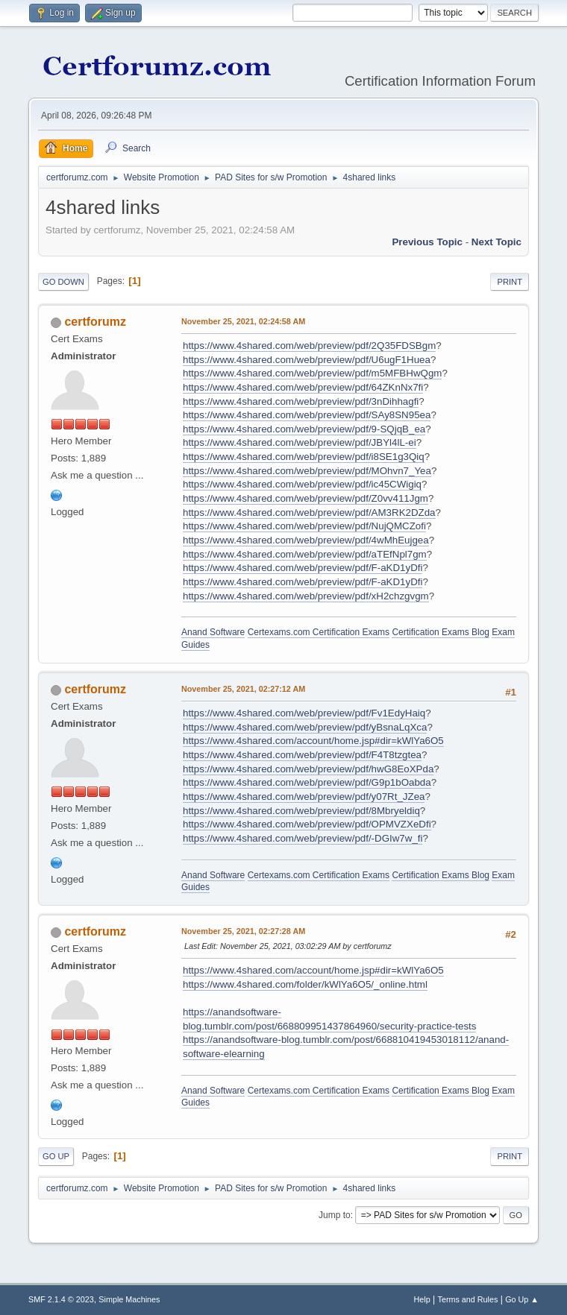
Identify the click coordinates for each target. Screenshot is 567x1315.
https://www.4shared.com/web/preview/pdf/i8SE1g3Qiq (304, 456)
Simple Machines (129, 1299)
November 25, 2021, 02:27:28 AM (243, 931)
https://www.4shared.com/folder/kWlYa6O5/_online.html (305, 984)
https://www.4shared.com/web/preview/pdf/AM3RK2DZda (309, 512)
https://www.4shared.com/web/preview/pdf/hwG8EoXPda (308, 769)
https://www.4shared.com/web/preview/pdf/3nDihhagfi (301, 401)
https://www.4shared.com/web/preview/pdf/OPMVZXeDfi (307, 824)
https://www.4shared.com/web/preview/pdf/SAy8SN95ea (306, 414)
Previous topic (427, 241)
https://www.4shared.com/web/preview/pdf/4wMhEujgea (306, 540)
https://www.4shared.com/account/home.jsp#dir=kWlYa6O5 (313, 740)
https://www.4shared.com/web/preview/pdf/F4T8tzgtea (302, 754)
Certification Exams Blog (440, 632)
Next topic (496, 241)
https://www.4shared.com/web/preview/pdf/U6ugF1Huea (306, 359)
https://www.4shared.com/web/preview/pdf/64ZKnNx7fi (303, 387)
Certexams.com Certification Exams (318, 632)
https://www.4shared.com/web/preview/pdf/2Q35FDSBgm (309, 345)
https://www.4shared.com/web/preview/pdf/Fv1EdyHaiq (304, 713)
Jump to (335, 1215)
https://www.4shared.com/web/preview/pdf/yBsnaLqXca (305, 727)
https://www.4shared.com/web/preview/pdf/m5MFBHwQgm (312, 373)
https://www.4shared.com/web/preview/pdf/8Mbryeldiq (301, 810)
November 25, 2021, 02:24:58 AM (243, 321)
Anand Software (213, 632)
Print (509, 281)
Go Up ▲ (522, 1299)
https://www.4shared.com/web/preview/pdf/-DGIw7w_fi (302, 838)
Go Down (63, 281)
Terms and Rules (468, 1299)
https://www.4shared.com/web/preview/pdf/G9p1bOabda (307, 782)
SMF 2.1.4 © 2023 (61, 1299)
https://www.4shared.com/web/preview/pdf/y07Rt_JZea (304, 796)
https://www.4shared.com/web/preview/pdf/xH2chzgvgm (306, 596)
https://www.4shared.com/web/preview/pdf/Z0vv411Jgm (305, 498)
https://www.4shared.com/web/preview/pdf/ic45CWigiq (302, 484)
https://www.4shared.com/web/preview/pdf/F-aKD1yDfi (302, 567)
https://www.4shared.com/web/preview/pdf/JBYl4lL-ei (299, 442)
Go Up (56, 1156)
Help (422, 1299)
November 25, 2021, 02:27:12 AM (243, 688)
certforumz (95, 321)
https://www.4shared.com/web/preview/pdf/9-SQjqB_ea (304, 429)
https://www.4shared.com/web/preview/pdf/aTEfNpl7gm (305, 554)
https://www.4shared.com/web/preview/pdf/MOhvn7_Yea (307, 470)
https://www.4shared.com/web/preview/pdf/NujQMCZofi (304, 526)
